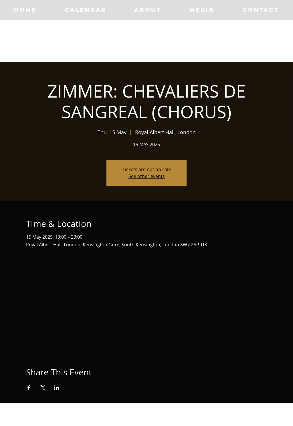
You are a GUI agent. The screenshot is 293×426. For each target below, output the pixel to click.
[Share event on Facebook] (28, 387)
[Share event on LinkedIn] (57, 387)
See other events (146, 176)
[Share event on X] (42, 387)
